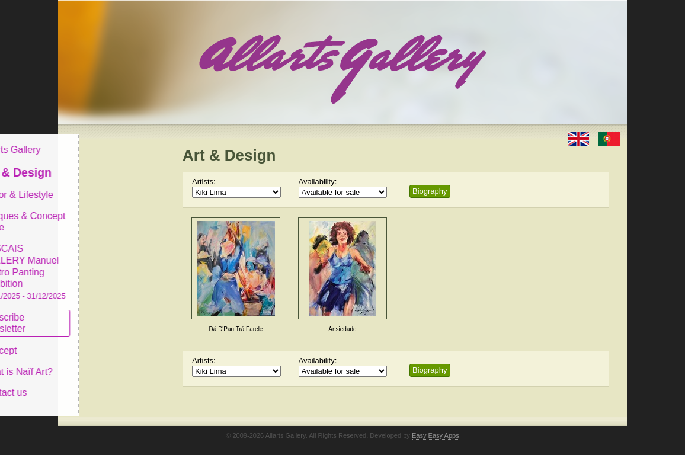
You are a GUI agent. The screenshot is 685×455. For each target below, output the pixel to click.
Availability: (318, 181)
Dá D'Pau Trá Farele (236, 329)
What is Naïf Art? (107, 362)
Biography (429, 191)
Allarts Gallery (101, 141)
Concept (89, 342)
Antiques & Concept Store (113, 212)
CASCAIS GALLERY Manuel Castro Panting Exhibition (114, 263)
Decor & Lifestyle (107, 186)
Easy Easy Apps (435, 426)
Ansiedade (342, 329)
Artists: (204, 181)
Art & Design (107, 163)
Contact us (94, 384)
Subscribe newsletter (94, 314)
